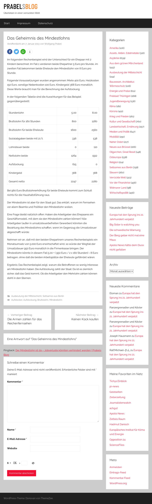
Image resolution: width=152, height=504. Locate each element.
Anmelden (116, 467)
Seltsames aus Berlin (53, 296)
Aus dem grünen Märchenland (126, 63)
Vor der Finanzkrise (120, 182)
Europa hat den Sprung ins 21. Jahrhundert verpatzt (125, 298)
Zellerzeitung (117, 397)
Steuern (114, 172)
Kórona (114, 111)
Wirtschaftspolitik (119, 192)
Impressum (23, 23)
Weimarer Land (118, 187)
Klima (113, 106)
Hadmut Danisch (119, 424)
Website (12, 448)
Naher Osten (116, 142)
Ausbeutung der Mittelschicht (26, 296)
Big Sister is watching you (124, 224)
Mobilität (114, 136)
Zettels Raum (117, 419)
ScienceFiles (117, 444)
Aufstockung (29, 300)
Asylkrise (114, 58)
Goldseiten (116, 391)
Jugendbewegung (120, 101)
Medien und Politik (119, 131)
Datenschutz (45, 23)
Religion (114, 162)
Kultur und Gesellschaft (122, 121)
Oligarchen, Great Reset (122, 152)
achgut (114, 408)
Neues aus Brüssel (120, 147)
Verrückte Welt (118, 177)
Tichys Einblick (118, 381)
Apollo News (117, 413)
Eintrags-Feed (118, 472)
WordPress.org (118, 483)
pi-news (114, 386)
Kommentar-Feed (120, 477)
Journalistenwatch (120, 402)
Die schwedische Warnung (125, 230)
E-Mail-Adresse (17, 439)
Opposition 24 (117, 439)
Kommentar (15, 381)
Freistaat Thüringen (120, 96)
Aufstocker (16, 300)
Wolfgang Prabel (53, 44)
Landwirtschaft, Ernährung (124, 126)
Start (7, 23)
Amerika (114, 48)
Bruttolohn (42, 300)
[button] (9, 51)
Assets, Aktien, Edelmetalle (124, 53)
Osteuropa (115, 157)
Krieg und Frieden (119, 116)
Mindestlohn (55, 300)
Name (11, 429)
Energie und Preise (120, 91)
